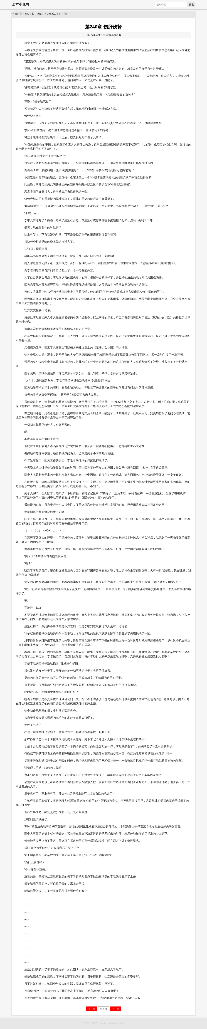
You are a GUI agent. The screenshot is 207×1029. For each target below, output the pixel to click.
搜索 (191, 4)
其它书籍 (37, 14)
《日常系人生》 (52, 14)
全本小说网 (20, 4)
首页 (26, 14)
